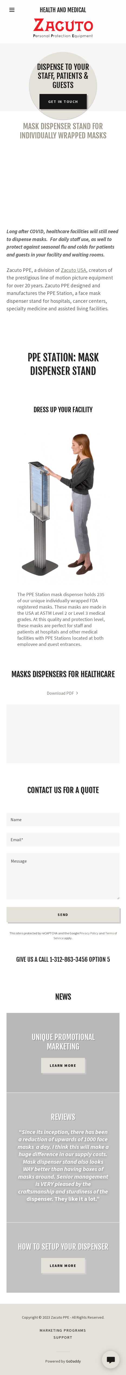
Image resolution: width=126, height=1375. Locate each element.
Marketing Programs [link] (63, 1330)
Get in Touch (63, 101)
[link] (63, 28)
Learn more (63, 1065)
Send (63, 914)
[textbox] (63, 819)
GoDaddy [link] (73, 1361)
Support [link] (63, 1337)
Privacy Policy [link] (88, 933)
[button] (15, 9)
